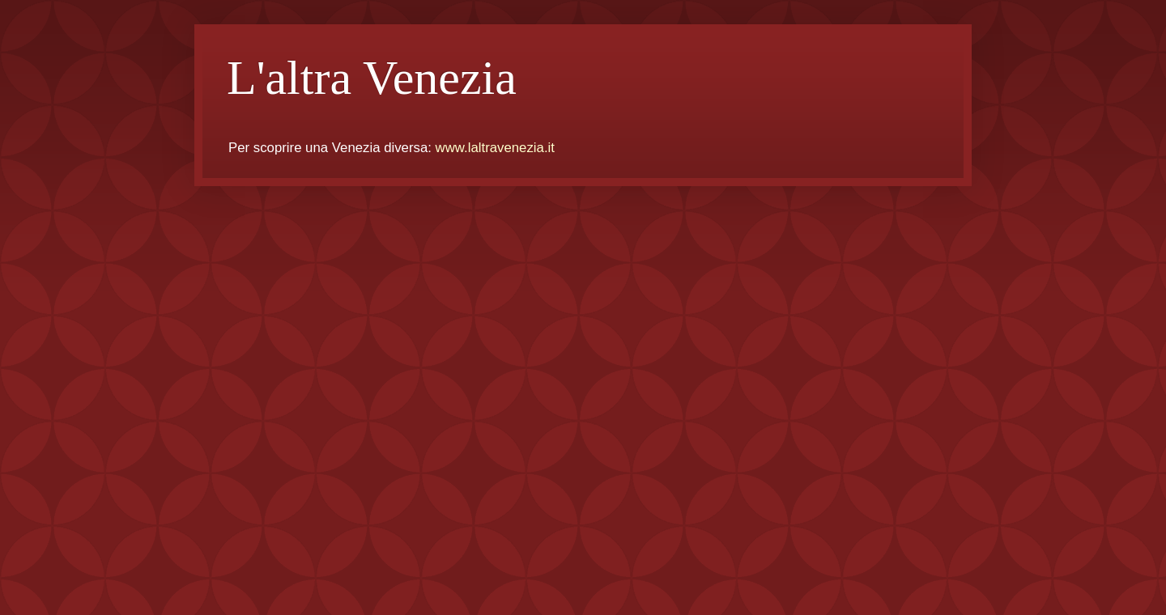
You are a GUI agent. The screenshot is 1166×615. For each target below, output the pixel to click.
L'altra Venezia (372, 77)
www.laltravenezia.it (495, 147)
